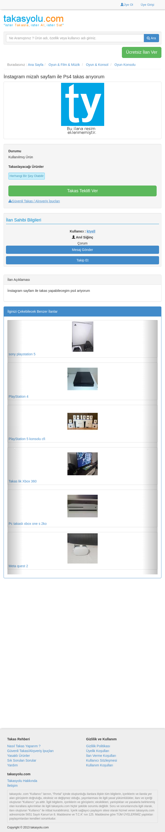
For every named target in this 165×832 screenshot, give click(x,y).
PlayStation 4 (53, 381)
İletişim (12, 785)
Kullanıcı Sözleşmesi (101, 760)
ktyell (91, 231)
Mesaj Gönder (82, 250)
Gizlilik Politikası (98, 746)
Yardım (12, 765)
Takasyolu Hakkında (22, 781)
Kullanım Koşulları (99, 765)
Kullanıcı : (82, 231)
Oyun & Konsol (97, 65)
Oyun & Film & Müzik (64, 65)
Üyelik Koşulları (97, 751)
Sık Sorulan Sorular (21, 760)
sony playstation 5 (53, 338)
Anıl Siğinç (82, 237)
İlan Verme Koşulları (101, 756)
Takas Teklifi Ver (82, 190)
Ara (151, 38)
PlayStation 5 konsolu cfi (53, 423)
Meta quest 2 (53, 550)
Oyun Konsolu (125, 65)
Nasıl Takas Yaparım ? (23, 746)
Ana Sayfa (35, 65)
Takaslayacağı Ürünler (26, 167)
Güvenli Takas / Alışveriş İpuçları (34, 201)
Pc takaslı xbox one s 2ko (53, 508)
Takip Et (83, 260)
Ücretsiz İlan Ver (141, 52)
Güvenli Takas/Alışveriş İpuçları (30, 751)
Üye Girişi (147, 4)
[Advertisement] (82, 616)
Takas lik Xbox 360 (53, 465)
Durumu (14, 151)
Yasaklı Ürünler (18, 756)
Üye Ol (126, 4)
